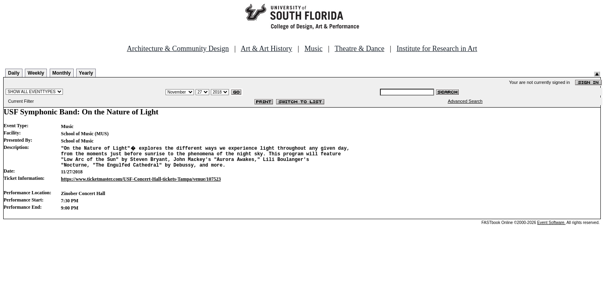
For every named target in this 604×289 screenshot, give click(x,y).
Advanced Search (465, 101)
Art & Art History (267, 49)
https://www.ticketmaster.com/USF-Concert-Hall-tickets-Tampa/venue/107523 (141, 182)
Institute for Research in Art (437, 49)
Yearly (86, 73)
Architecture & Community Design (178, 49)
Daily (14, 73)
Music (314, 49)
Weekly (36, 73)
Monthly (62, 73)
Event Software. (551, 226)
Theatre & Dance (359, 49)
